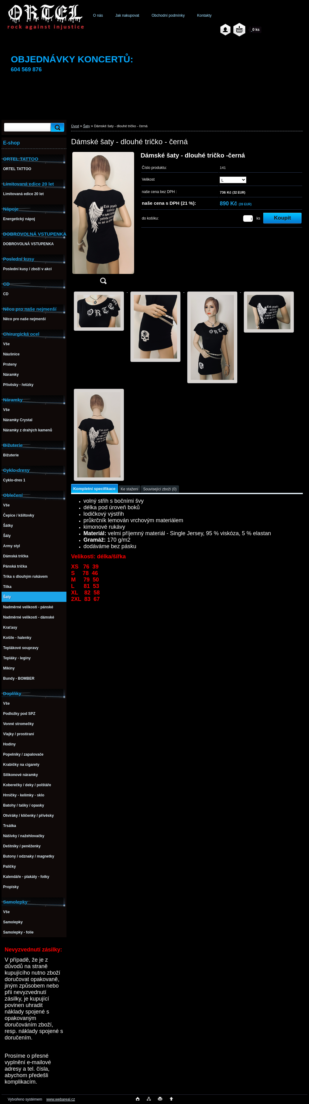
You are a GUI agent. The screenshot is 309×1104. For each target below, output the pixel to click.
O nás (98, 15)
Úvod (75, 126)
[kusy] (248, 218)
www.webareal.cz (60, 1099)
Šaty (86, 126)
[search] (56, 127)
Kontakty (204, 15)
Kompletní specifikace (94, 488)
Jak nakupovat (127, 15)
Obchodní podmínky (167, 15)
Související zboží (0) (159, 489)
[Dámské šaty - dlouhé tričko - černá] (103, 220)
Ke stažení (129, 489)
